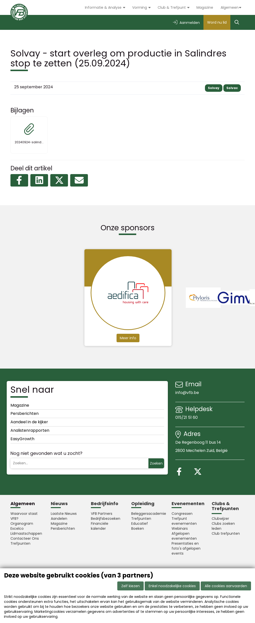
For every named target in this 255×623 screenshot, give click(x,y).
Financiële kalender (99, 526)
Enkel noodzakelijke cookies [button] (172, 585)
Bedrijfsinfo (104, 503)
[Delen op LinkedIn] (39, 180)
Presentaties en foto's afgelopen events (186, 548)
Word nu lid (217, 22)
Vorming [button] (140, 7)
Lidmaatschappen (26, 533)
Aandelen (59, 518)
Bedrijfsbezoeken (105, 518)
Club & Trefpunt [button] (172, 7)
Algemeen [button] (230, 7)
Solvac (232, 88)
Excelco (17, 528)
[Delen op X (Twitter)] (59, 180)
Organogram (21, 523)
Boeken (137, 528)
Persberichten (24, 413)
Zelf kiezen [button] (130, 585)
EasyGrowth (22, 439)
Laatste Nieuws (64, 513)
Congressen (182, 513)
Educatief (139, 523)
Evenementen (188, 503)
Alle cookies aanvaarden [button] (226, 585)
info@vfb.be (187, 392)
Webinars (180, 528)
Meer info (128, 337)
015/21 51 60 (187, 417)
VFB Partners (101, 513)
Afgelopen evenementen (184, 536)
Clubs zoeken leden (223, 526)
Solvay (213, 88)
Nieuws (59, 503)
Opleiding (142, 503)
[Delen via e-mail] (79, 180)
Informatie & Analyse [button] (104, 7)
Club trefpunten (226, 533)
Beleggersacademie (147, 513)
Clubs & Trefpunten (225, 506)
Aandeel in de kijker (29, 422)
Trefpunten (20, 543)
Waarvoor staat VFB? (24, 516)
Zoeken (156, 463)
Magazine (204, 7)
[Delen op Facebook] (19, 180)
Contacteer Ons (24, 538)
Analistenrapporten (29, 430)
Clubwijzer (220, 518)
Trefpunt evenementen (184, 521)
